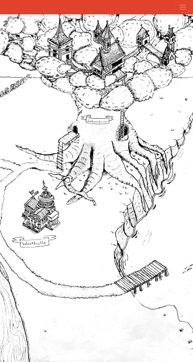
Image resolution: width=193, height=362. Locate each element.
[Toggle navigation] (183, 7)
